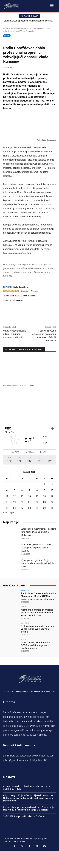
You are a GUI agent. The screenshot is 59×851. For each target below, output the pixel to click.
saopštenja (25, 590)
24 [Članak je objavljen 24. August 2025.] (52, 502)
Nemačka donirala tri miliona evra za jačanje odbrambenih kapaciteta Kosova (37, 612)
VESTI (6, 28)
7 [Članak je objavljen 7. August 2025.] (29, 490)
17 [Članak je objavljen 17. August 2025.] (52, 496)
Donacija (24, 291)
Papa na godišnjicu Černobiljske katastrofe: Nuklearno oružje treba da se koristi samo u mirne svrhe (28, 798)
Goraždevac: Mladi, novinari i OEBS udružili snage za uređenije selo (37, 645)
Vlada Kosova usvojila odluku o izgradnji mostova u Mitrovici (14, 334)
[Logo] (11, 6)
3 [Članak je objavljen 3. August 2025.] (52, 484)
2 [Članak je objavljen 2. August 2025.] (44, 484)
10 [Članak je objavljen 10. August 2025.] (52, 490)
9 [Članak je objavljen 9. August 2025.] (44, 490)
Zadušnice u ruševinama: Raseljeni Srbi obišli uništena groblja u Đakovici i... (38, 532)
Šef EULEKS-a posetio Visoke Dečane (24, 816)
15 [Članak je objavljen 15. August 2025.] (37, 496)
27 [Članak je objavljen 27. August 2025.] (22, 508)
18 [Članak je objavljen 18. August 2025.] (7, 502)
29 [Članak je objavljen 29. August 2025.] (37, 508)
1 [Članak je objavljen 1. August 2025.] (37, 484)
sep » (11, 512)
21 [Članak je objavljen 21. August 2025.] (29, 502)
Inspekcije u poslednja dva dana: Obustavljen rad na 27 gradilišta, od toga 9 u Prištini (29, 808)
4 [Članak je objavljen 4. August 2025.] (7, 490)
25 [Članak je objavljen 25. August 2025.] (7, 508)
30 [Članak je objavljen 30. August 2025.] (44, 508)
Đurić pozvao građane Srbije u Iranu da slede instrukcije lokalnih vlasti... (37, 563)
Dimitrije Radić (18, 300)
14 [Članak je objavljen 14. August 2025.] (29, 496)
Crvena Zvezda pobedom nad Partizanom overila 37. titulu (27, 788)
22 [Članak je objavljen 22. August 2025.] (37, 502)
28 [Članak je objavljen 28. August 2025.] (29, 508)
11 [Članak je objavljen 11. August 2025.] (7, 496)
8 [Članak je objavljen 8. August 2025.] (37, 490)
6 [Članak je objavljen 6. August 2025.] (22, 490)
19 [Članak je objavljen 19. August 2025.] (14, 502)
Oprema (34, 291)
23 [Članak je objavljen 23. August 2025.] (44, 502)
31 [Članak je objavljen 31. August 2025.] (52, 508)
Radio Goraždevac (20, 287)
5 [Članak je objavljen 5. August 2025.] (14, 490)
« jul (5, 512)
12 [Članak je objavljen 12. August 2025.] (14, 496)
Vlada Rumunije (29, 295)
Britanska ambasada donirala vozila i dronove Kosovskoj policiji (37, 629)
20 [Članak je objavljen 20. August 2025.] (22, 502)
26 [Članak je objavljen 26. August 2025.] (14, 508)
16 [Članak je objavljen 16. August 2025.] (44, 496)
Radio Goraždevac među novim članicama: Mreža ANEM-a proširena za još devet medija (38, 596)
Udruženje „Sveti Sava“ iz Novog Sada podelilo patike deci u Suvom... (37, 547)
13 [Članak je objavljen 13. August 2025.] (22, 496)
